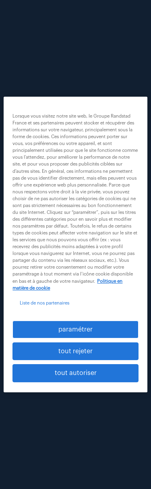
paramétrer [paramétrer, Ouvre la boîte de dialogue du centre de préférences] (75, 329)
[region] (75, 244)
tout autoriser (76, 373)
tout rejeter (75, 351)
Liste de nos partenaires (44, 303)
